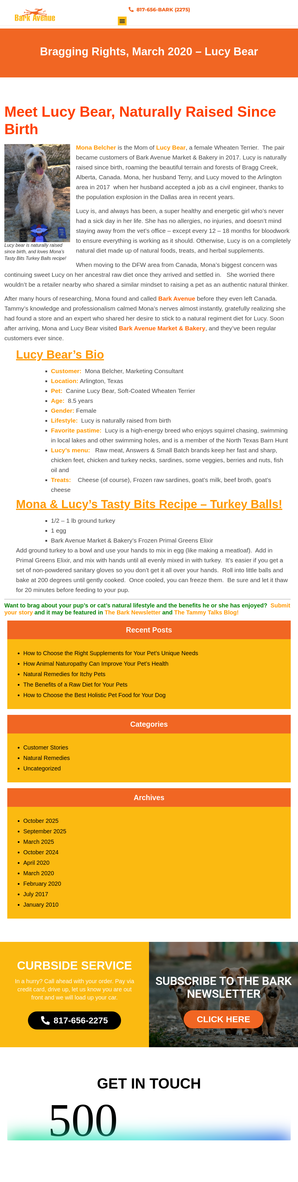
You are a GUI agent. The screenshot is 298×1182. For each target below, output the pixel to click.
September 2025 (44, 835)
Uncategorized (42, 772)
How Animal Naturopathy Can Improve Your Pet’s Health (95, 667)
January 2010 (40, 908)
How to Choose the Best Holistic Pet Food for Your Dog (94, 698)
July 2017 (35, 897)
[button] (122, 24)
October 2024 (40, 856)
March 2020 (38, 876)
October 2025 (40, 824)
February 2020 (42, 887)
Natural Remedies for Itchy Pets (64, 677)
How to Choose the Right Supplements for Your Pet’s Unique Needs (110, 656)
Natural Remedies (46, 761)
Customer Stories (45, 751)
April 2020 (36, 866)
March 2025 (38, 845)
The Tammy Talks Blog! (206, 616)
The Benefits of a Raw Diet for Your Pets (75, 688)
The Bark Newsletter (133, 616)
